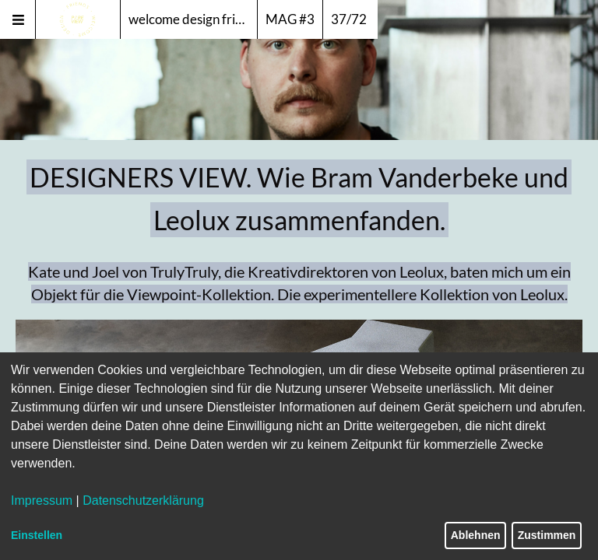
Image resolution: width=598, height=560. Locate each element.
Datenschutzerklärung (143, 500)
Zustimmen (547, 535)
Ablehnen (476, 535)
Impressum (41, 500)
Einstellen (36, 535)
